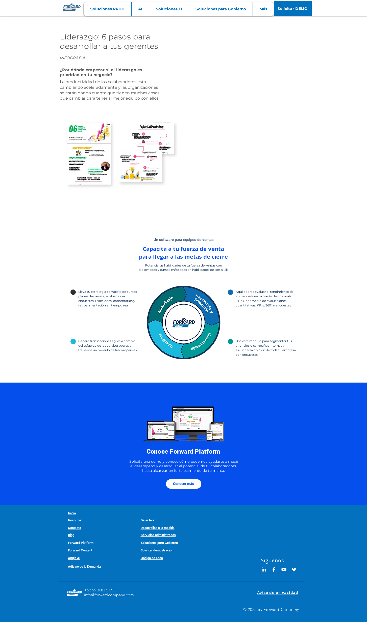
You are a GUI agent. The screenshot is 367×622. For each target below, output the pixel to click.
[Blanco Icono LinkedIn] (264, 569)
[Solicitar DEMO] (293, 8)
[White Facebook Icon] (274, 569)
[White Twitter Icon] (294, 569)
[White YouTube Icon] (284, 569)
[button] (107, 9)
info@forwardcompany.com (109, 594)
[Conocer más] (184, 484)
